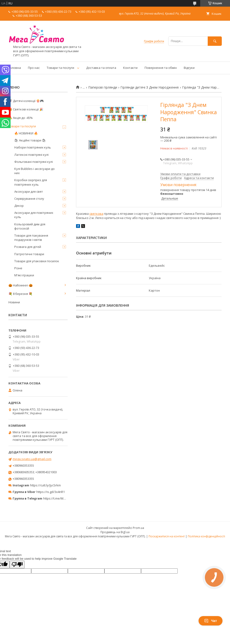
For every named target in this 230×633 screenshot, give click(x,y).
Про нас (34, 68)
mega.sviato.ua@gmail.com (32, 459)
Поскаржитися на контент (167, 536)
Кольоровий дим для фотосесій (29, 226)
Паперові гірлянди (102, 87)
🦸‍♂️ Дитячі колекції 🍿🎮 (26, 101)
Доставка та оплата (101, 68)
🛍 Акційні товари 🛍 (30, 140)
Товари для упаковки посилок (36, 261)
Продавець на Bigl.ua (115, 532)
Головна (14, 68)
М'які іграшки (24, 275)
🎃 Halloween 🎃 (20, 285)
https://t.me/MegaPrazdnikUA (64, 498)
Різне (18, 268)
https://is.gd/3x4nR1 (50, 492)
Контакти (130, 68)
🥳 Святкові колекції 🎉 (25, 109)
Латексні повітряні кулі (31, 154)
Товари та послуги (60, 68)
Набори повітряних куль (32, 147)
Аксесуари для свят (28, 191)
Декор (19, 205)
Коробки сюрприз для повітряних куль (30, 182)
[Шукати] (215, 41)
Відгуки (189, 68)
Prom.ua (138, 528)
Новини (14, 302)
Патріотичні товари (29, 254)
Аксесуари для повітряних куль (33, 215)
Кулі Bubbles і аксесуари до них (34, 171)
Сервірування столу (29, 198)
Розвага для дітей (27, 247)
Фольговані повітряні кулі (33, 162)
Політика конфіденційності (206, 536)
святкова (96, 213)
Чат (210, 621)
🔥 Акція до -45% (20, 118)
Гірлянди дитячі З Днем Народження (149, 87)
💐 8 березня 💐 (20, 294)
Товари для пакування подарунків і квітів (31, 237)
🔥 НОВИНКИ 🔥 (26, 133)
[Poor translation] (17, 564)
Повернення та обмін (161, 68)
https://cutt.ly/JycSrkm (45, 485)
